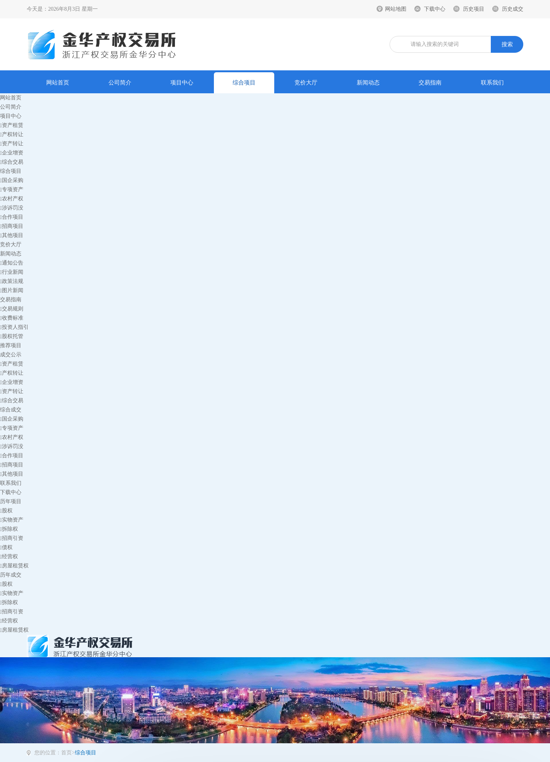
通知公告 (11, 263)
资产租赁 (11, 125)
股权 (6, 510)
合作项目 (11, 217)
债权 (6, 547)
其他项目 (11, 235)
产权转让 (11, 134)
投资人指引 (14, 327)
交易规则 (11, 309)
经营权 (9, 556)
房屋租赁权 (14, 566)
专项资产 (11, 189)
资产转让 (11, 143)
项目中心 (181, 83)
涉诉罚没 (11, 208)
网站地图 (395, 9)
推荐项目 (10, 345)
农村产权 (11, 198)
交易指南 (430, 83)
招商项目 (11, 226)
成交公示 (10, 354)
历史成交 (512, 9)
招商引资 (11, 538)
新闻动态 (368, 83)
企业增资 (11, 153)
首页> (68, 753)
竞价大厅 (305, 83)
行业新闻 (11, 272)
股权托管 (11, 336)
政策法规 (11, 281)
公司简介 (119, 83)
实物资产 (11, 520)
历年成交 (10, 575)
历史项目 (473, 9)
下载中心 (434, 9)
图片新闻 (11, 290)
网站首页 (57, 83)
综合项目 (244, 83)
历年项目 (10, 501)
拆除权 (9, 529)
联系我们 (492, 83)
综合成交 (10, 410)
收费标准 (11, 318)
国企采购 (11, 180)
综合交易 (11, 162)
